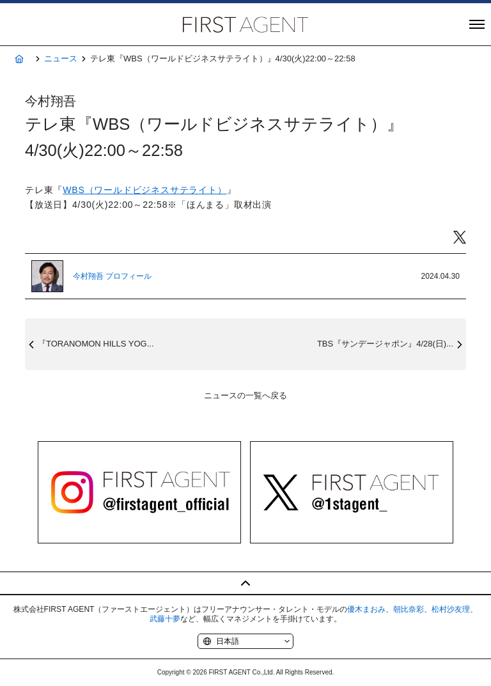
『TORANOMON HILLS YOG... (96, 343)
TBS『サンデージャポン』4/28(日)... (385, 343)
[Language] (245, 641)
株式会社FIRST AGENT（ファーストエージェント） (245, 24)
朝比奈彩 (408, 609)
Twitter (459, 237)
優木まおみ (366, 609)
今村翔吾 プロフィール (112, 276)
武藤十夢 (165, 618)
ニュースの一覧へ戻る (245, 395)
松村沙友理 (451, 609)
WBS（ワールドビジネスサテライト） (144, 190)
